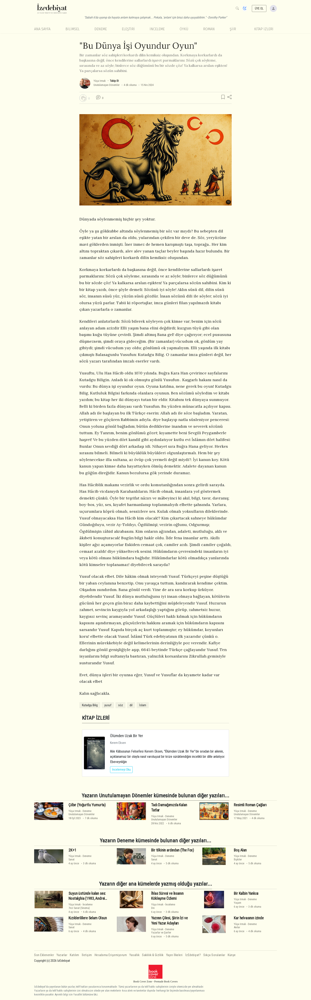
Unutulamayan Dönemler (107, 85)
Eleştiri (128, 29)
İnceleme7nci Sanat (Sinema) (80, 906)
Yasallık (134, 955)
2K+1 (72, 850)
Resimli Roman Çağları (250, 805)
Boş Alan (240, 850)
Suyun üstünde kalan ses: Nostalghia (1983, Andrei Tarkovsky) (87, 898)
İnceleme (157, 29)
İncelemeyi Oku (121, 769)
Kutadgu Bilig (90, 705)
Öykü (184, 29)
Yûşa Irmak (100, 80)
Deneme (100, 29)
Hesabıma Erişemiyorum (111, 955)
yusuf (107, 705)
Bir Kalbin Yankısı (246, 893)
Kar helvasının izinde (248, 918)
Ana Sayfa (42, 29)
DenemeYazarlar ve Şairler (162, 931)
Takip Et (114, 80)
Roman (209, 29)
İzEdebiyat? (193, 955)
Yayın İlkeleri (174, 955)
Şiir (233, 29)
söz (120, 705)
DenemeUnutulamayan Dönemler (82, 812)
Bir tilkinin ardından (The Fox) (172, 850)
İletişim (87, 955)
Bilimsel (72, 29)
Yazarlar (62, 955)
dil (131, 705)
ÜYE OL (259, 8)
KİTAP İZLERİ (263, 29)
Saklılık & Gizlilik (153, 955)
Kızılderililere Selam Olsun (88, 918)
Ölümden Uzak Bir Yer (126, 735)
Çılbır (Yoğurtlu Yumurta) (87, 805)
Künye (232, 955)
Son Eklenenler (44, 955)
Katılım (74, 955)
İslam (142, 705)
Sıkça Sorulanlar (214, 955)
